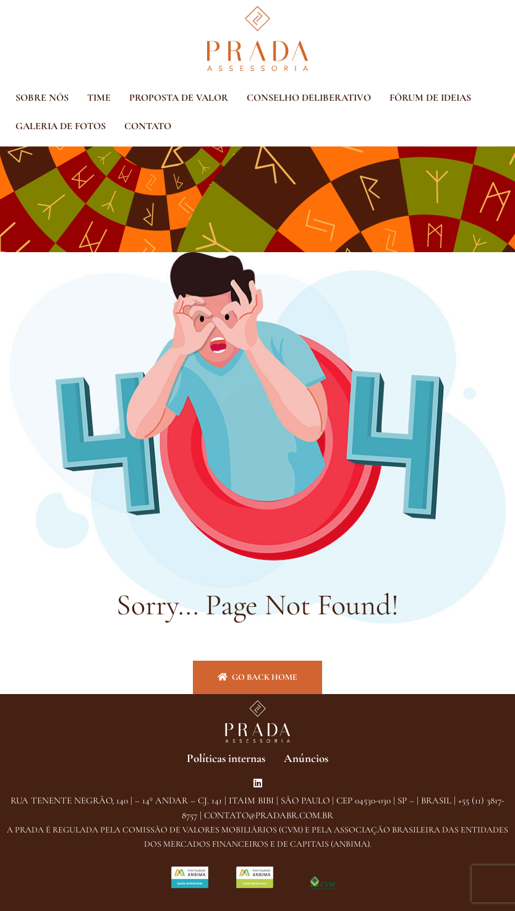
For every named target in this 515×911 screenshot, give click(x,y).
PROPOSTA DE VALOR (178, 97)
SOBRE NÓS (42, 97)
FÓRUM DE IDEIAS (430, 97)
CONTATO (147, 126)
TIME (99, 97)
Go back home (257, 677)
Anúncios (306, 758)
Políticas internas (226, 758)
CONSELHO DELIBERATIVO (309, 97)
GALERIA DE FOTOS (60, 126)
